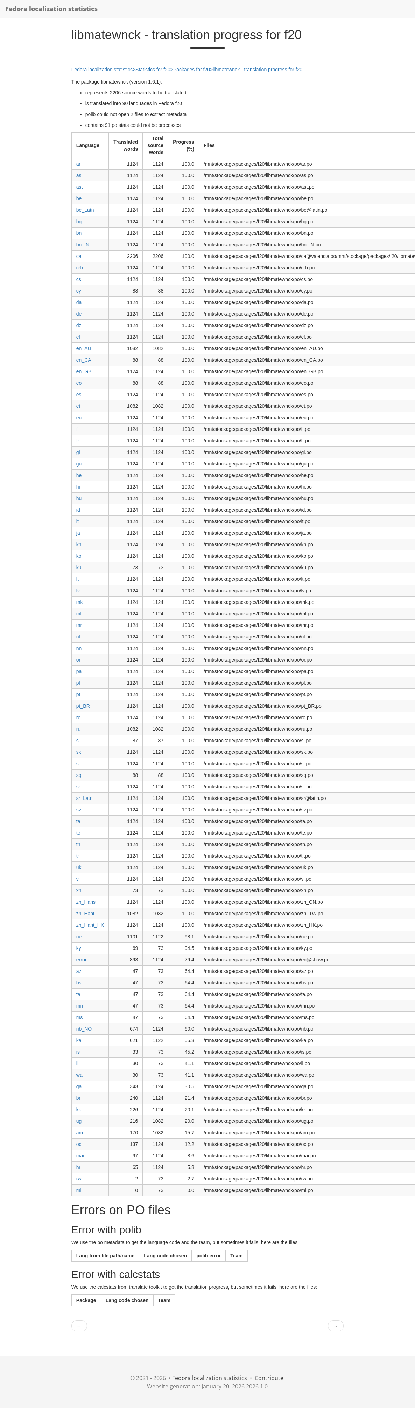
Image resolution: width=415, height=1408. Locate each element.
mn (79, 1006)
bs (79, 982)
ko (79, 556)
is (78, 1052)
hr (78, 1167)
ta (78, 821)
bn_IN (82, 244)
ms (79, 1017)
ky (78, 948)
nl (78, 637)
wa (79, 1075)
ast (79, 187)
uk (79, 867)
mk (79, 602)
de (79, 314)
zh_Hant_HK (90, 925)
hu (79, 498)
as (79, 175)
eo (79, 383)
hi (78, 487)
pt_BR (83, 706)
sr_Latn (84, 798)
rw (79, 1179)
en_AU (83, 348)
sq (79, 775)
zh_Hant (85, 913)
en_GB (84, 371)
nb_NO (84, 1029)
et (78, 406)
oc (79, 1144)
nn (79, 648)
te (78, 833)
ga (79, 1086)
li (77, 1063)
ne (79, 936)
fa (78, 994)
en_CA (83, 360)
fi (77, 429)
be (79, 198)
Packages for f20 (191, 69)
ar (78, 164)
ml (79, 613)
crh (79, 267)
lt (77, 579)
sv (78, 810)
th (78, 844)
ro (78, 717)
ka (79, 1040)
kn (79, 544)
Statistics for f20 (152, 69)
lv (78, 590)
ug (79, 1121)
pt (78, 694)
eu (79, 417)
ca (79, 256)
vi (78, 879)
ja (78, 533)
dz (79, 325)
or (78, 660)
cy (78, 291)
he (79, 475)
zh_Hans (86, 902)
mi (79, 1190)
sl (78, 763)
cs (78, 279)
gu (79, 464)
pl (78, 683)
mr (79, 625)
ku (79, 567)
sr (78, 786)
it (77, 521)
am (79, 1132)
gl (78, 452)
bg (79, 221)
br (78, 1098)
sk (78, 752)
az (79, 971)
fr (77, 440)
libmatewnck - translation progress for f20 (257, 69)
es (79, 394)
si (78, 740)
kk (78, 1109)
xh (79, 890)
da (79, 302)
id (78, 510)
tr (77, 856)
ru (78, 729)
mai (80, 1155)
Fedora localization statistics (51, 9)
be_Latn (85, 210)
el (78, 337)
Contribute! (270, 1378)
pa (79, 671)
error (81, 959)
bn (79, 233)
